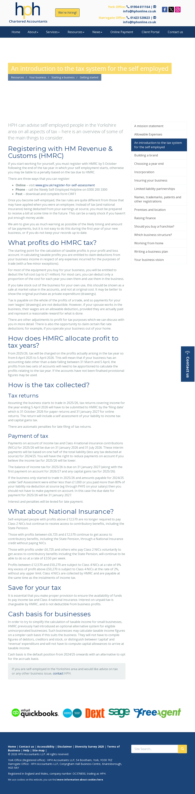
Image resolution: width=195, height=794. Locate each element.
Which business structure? (153, 235)
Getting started (89, 77)
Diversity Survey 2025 (89, 746)
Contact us (175, 32)
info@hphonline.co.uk (139, 11)
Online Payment (121, 32)
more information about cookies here (80, 779)
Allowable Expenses (148, 134)
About (33, 32)
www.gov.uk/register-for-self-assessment (65, 185)
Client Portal (150, 32)
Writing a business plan (151, 251)
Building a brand (146, 155)
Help (26, 750)
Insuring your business (150, 180)
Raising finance (145, 218)
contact (58, 673)
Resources (76, 32)
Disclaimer (65, 746)
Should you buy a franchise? (154, 226)
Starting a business (63, 77)
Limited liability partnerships (154, 189)
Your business (37, 77)
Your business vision (149, 260)
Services (53, 32)
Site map (38, 750)
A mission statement (148, 126)
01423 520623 (140, 18)
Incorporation (144, 172)
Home (16, 32)
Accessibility (45, 746)
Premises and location (150, 210)
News (97, 32)
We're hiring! (67, 12)
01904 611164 (140, 7)
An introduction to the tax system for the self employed (158, 145)
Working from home (148, 243)
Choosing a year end (149, 164)
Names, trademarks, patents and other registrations (157, 199)
